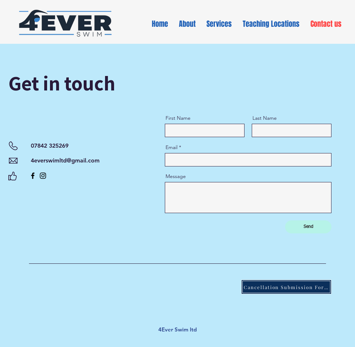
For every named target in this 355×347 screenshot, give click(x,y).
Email (172, 147)
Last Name (264, 117)
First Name (178, 117)
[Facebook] (33, 176)
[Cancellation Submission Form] (286, 287)
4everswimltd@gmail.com (65, 160)
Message (176, 176)
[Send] (308, 226)
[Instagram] (43, 176)
